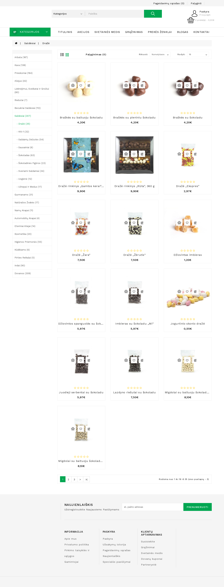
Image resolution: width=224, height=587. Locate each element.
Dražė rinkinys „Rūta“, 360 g (134, 186)
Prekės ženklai (160, 32)
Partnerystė (148, 564)
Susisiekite (148, 541)
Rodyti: (181, 54)
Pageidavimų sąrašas (117, 550)
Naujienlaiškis (111, 556)
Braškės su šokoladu (188, 117)
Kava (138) (20, 65)
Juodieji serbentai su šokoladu (81, 392)
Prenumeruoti (197, 507)
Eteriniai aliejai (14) (25, 226)
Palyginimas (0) (96, 54)
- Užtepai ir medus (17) (28, 186)
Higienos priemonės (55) (28, 242)
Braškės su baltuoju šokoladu (81, 117)
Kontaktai (201, 32)
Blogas (182, 32)
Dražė (46, 43)
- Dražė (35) (22, 123)
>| (86, 479)
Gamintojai (71, 561)
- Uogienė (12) (23, 179)
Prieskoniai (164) (24, 73)
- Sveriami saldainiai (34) (29, 171)
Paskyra (108, 538)
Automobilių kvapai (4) (27, 218)
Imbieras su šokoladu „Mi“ (134, 323)
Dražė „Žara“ (81, 254)
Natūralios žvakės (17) (27, 202)
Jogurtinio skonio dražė (188, 323)
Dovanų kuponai (151, 558)
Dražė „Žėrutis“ (134, 254)
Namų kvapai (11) (24, 210)
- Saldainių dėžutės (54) (29, 139)
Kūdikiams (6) (22, 249)
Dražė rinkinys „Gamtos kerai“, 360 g (84, 186)
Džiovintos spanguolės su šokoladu (83, 323)
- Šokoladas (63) (25, 155)
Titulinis (65, 32)
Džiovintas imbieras (188, 254)
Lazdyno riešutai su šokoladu (134, 392)
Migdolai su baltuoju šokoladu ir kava (85, 461)
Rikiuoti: (143, 54)
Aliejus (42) (21, 81)
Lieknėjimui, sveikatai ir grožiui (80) (32, 90)
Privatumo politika (76, 544)
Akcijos (83, 32)
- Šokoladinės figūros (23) (30, 163)
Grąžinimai (148, 547)
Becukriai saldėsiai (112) (28, 108)
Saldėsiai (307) (23, 116)
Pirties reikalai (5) (25, 257)
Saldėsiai (30, 43)
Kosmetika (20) (23, 234)
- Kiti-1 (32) (22, 131)
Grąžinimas (134, 32)
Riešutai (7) (21, 100)
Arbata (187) (21, 57)
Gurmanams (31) (24, 194)
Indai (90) (20, 265)
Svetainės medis (107, 32)
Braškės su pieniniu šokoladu (134, 117)
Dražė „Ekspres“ (188, 186)
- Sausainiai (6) (24, 147)
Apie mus (70, 538)
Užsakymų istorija (114, 544)
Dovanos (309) (23, 273)
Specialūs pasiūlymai (117, 561)
